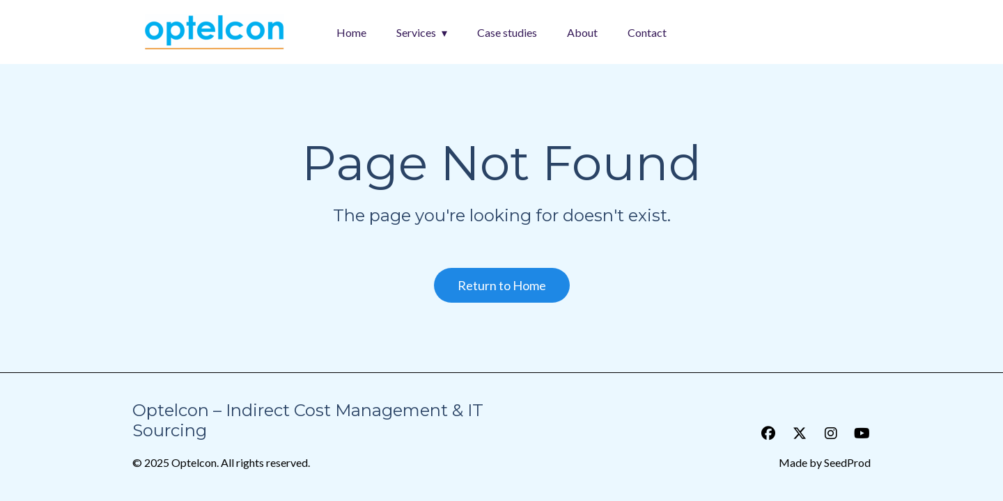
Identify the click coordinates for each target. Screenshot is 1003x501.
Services (416, 32)
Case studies (507, 32)
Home (351, 32)
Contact (647, 32)
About (582, 32)
